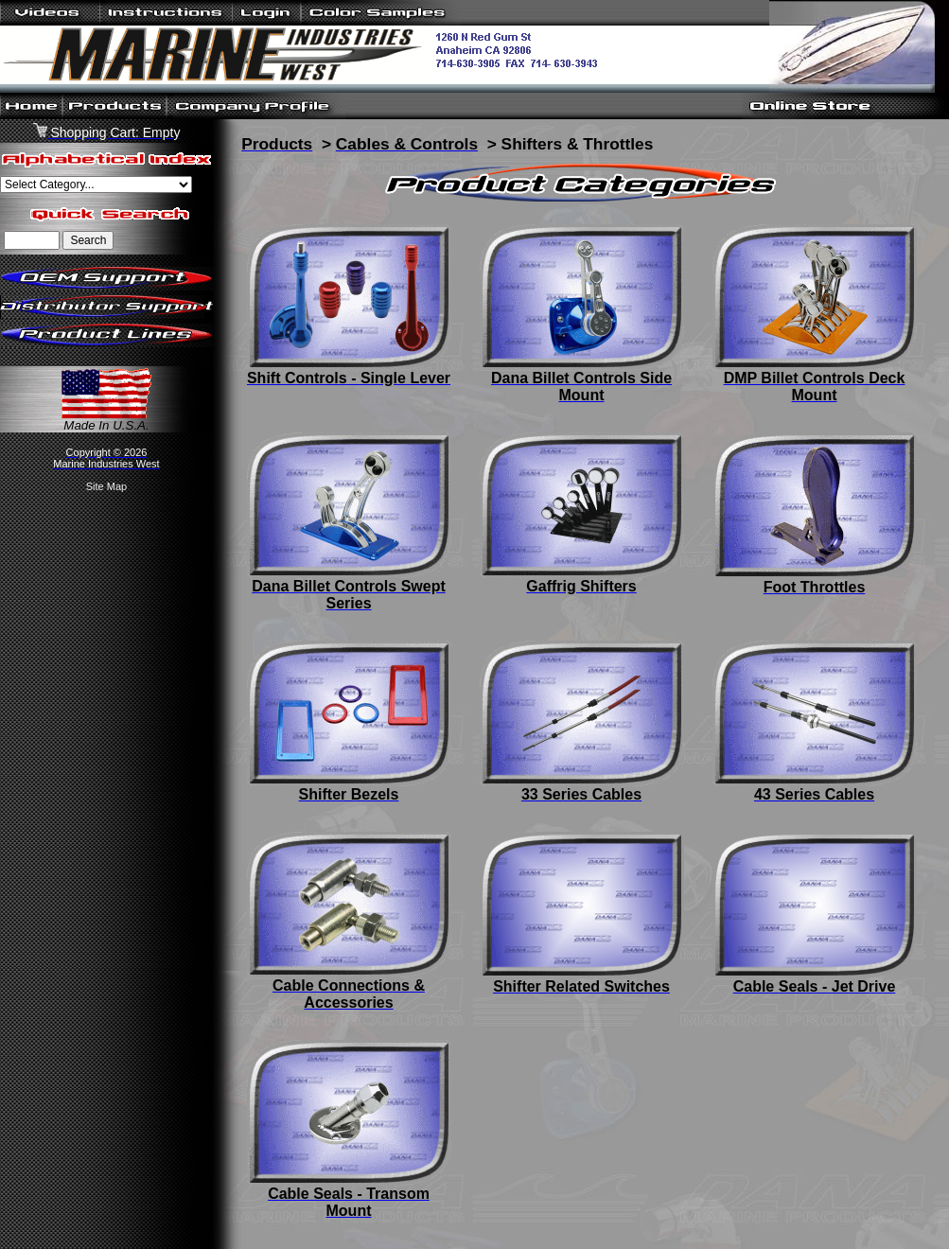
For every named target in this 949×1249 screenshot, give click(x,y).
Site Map (106, 486)
